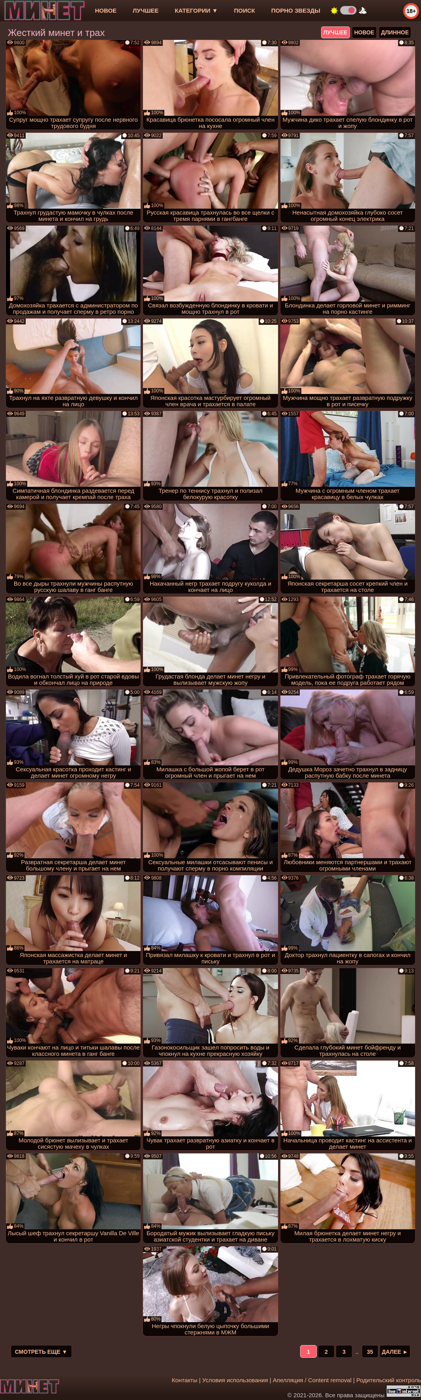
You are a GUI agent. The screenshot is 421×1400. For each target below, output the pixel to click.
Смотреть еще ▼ (41, 1352)
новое (106, 10)
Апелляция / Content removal (312, 1380)
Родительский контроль (388, 1380)
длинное (395, 32)
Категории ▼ (196, 10)
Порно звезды (295, 10)
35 (370, 1352)
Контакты (184, 1380)
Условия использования (235, 1380)
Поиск (244, 10)
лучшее (145, 10)
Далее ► (395, 1352)
